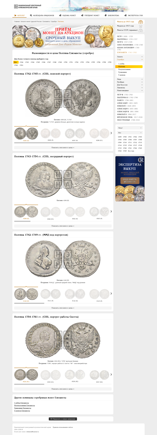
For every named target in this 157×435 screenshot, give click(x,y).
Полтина (121, 67)
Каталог (21, 15)
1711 (130, 142)
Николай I (126, 106)
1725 (125, 151)
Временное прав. (129, 117)
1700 (125, 137)
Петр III (125, 95)
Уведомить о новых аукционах (64, 418)
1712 (135, 142)
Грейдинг (91, 15)
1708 (140, 139)
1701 (130, 137)
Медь (119, 79)
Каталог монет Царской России (31, 21)
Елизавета (46, 21)
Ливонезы (121, 88)
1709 (119, 142)
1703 (140, 137)
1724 (119, 151)
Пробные (120, 82)
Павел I (125, 100)
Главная (17, 21)
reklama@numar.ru (32, 431)
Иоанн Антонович (128, 49)
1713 (140, 142)
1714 (119, 145)
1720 (125, 148)
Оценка (69, 15)
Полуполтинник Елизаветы (24, 405)
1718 (140, 145)
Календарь (43, 15)
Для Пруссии (122, 85)
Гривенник (122, 72)
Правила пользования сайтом (63, 426)
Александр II (127, 109)
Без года (131, 151)
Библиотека (113, 15)
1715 (125, 145)
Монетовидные (123, 90)
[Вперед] (111, 133)
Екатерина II (127, 97)
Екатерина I (127, 39)
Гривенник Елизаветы (22, 407)
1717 (135, 145)
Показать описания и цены (63, 148)
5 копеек (121, 75)
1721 (130, 148)
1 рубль (121, 64)
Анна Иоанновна (130, 45)
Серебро (54, 21)
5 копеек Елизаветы (22, 410)
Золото (120, 57)
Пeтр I (125, 36)
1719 (119, 148)
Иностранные (128, 120)
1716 (130, 145)
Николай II (126, 114)
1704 (119, 139)
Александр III (127, 112)
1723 (140, 148)
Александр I (127, 103)
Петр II (124, 42)
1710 (125, 142)
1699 (119, 137)
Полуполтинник (124, 69)
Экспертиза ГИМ (135, 15)
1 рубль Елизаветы (21, 402)
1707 (135, 139)
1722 (135, 148)
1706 (130, 139)
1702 (135, 137)
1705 (125, 139)
